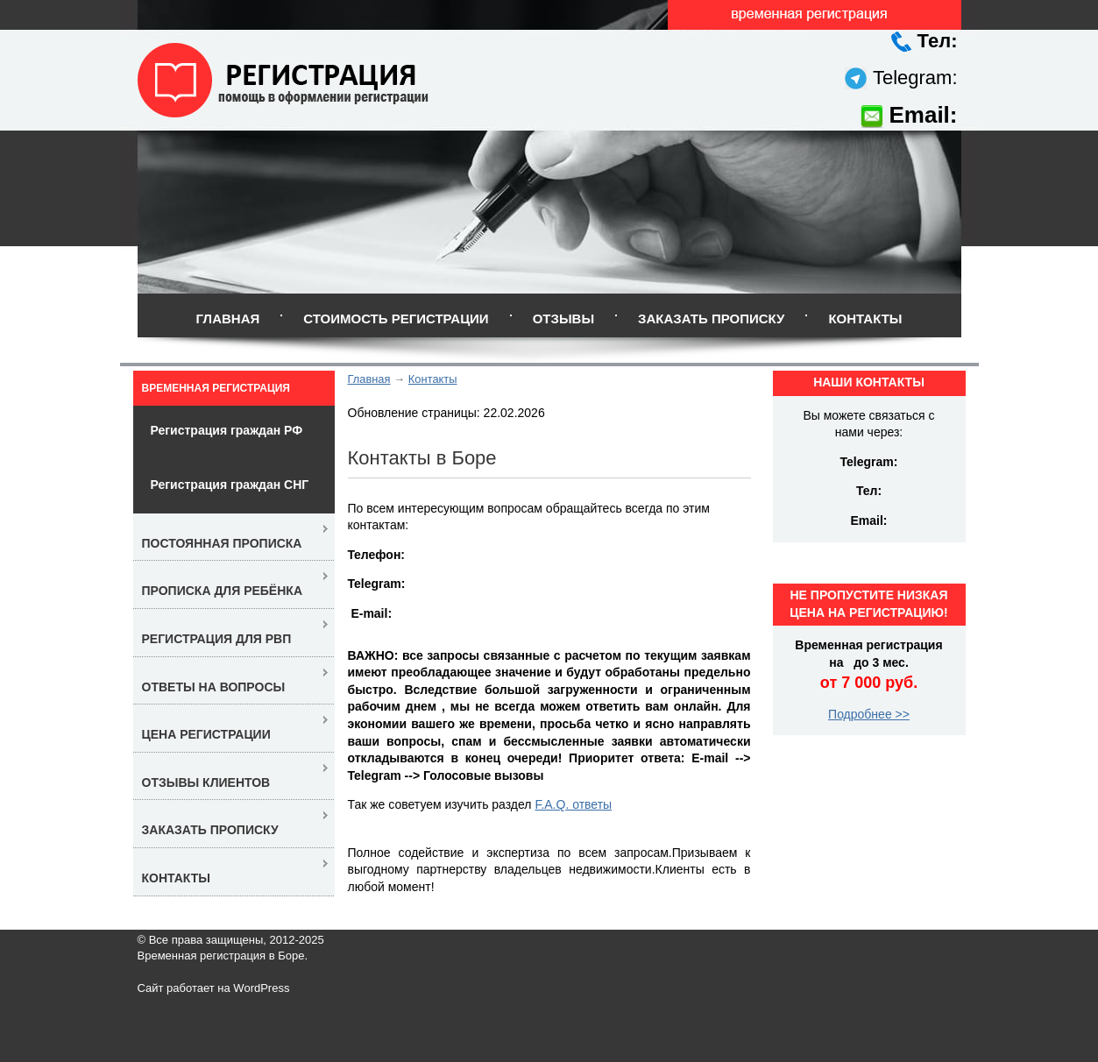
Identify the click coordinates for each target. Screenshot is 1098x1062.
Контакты (865, 318)
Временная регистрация (216, 388)
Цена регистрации (206, 734)
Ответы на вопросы (214, 687)
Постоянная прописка (222, 543)
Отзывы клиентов (206, 782)
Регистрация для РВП (217, 639)
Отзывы (563, 318)
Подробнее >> (869, 714)
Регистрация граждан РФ (227, 430)
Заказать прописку (711, 318)
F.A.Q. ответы (573, 804)
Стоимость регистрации (395, 318)
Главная (227, 318)
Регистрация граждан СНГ (230, 485)
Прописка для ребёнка (222, 591)
